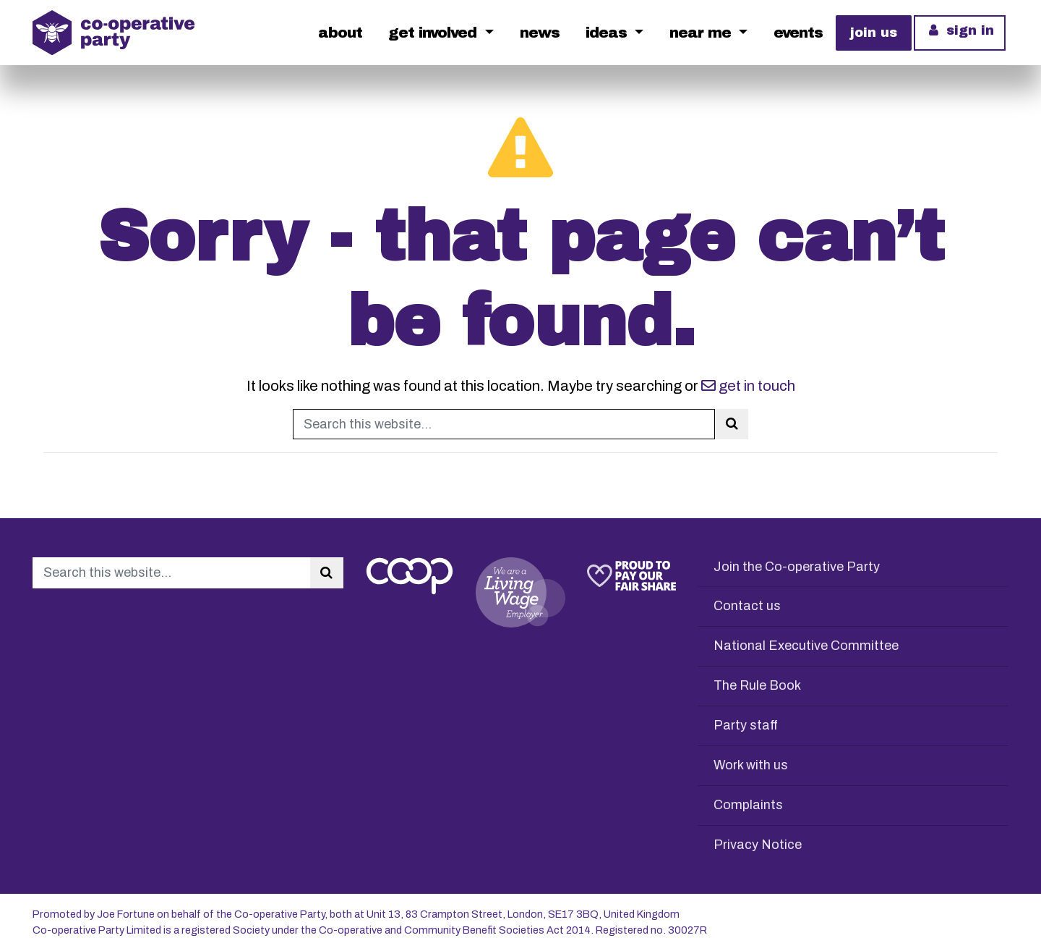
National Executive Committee (806, 645)
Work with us (751, 765)
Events (798, 33)
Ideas (608, 33)
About (340, 33)
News (540, 33)
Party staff (746, 725)
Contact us (747, 606)
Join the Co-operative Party (797, 566)
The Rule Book (757, 685)
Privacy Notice (758, 844)
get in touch (748, 386)
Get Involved (434, 33)
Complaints (748, 805)
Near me (702, 33)
